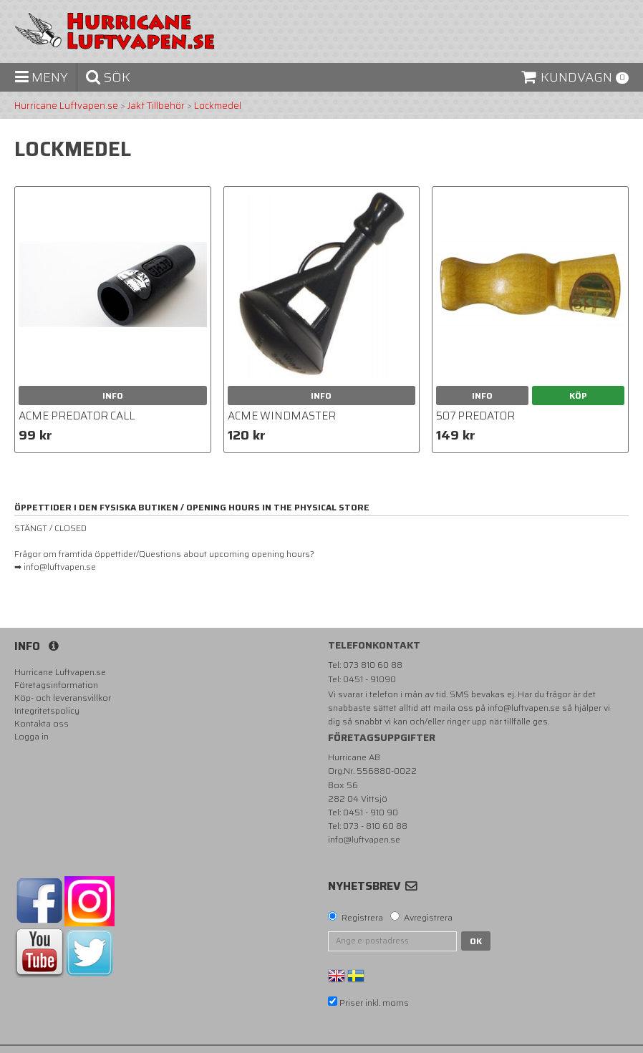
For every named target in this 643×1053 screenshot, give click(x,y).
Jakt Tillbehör (156, 106)
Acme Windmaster (282, 415)
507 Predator (475, 415)
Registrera (362, 917)
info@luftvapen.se (524, 707)
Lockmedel (217, 106)
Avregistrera (428, 917)
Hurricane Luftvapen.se (66, 106)
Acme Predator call (77, 415)
